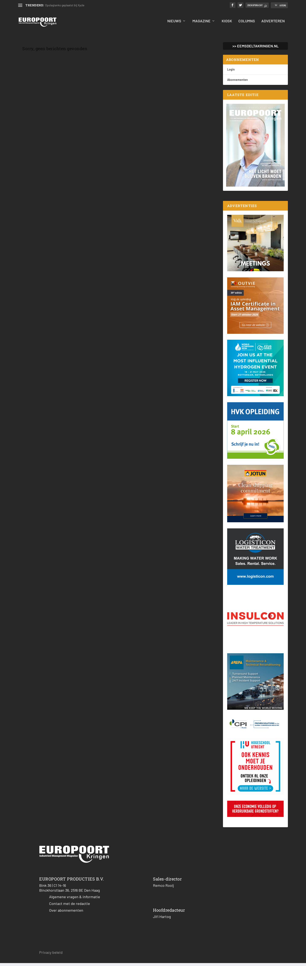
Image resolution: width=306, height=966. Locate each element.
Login (231, 72)
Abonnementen (237, 82)
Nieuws (174, 24)
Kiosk (227, 24)
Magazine (201, 24)
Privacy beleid (51, 955)
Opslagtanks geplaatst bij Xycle (64, 5)
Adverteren (273, 24)
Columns (246, 24)
